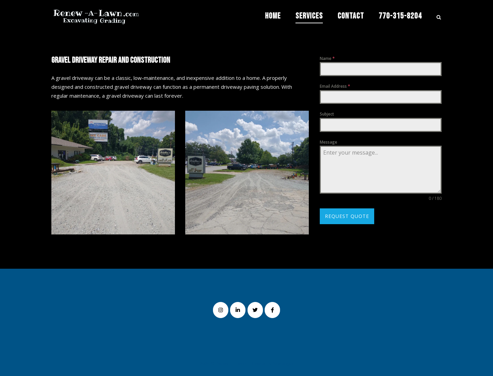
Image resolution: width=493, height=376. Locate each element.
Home (273, 16)
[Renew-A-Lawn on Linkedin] (237, 310)
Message (328, 142)
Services (309, 16)
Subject (327, 114)
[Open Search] (439, 18)
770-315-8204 (400, 16)
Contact (351, 16)
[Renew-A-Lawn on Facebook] (272, 310)
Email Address (335, 86)
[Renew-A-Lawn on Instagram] (220, 310)
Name (327, 58)
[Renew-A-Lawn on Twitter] (255, 310)
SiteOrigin (283, 363)
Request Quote (347, 216)
